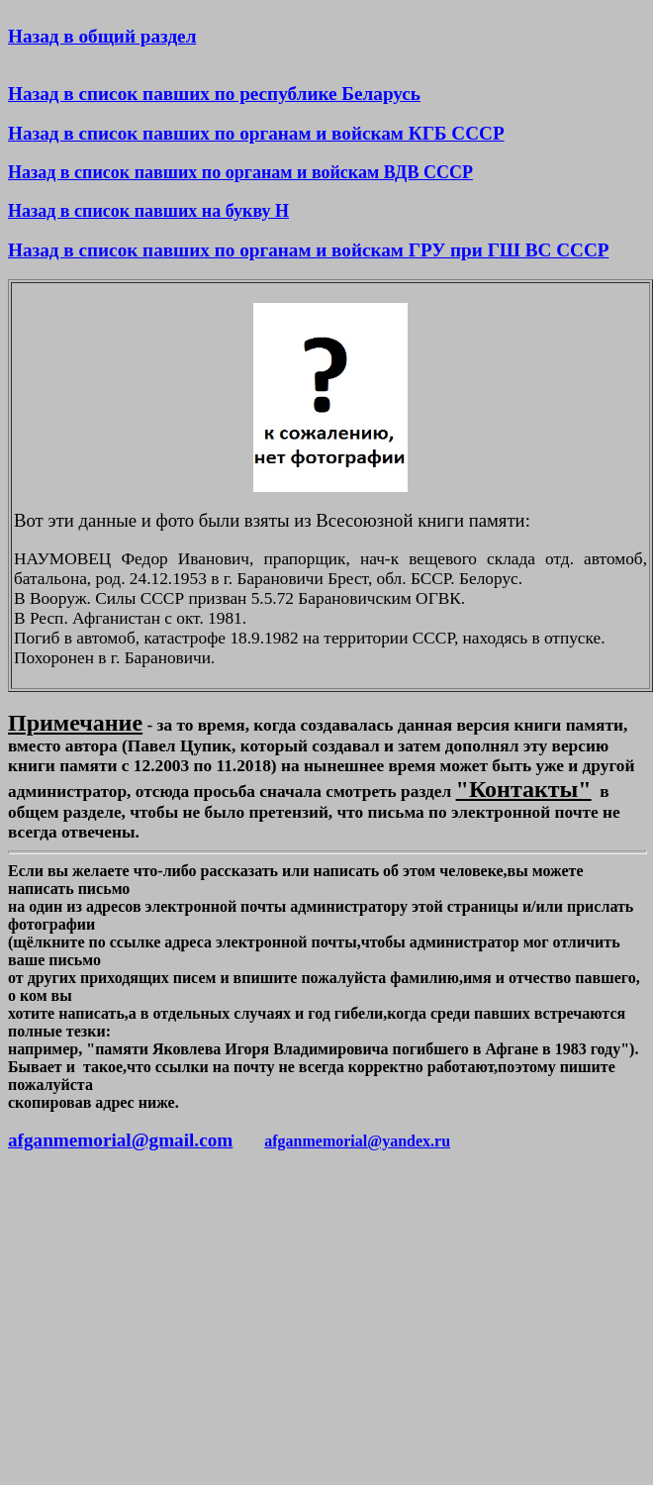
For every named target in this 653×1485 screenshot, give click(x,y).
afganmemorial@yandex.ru (357, 1141)
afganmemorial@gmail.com (120, 1140)
